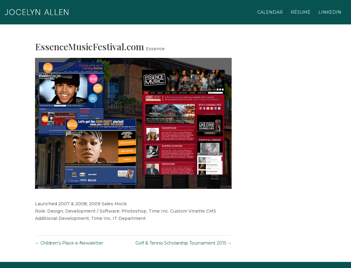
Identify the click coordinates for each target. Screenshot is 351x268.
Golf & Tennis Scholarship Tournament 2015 (183, 243)
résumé (301, 12)
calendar (270, 12)
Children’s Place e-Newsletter (69, 243)
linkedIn (329, 12)
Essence (155, 48)
